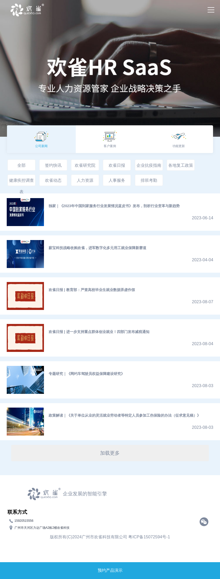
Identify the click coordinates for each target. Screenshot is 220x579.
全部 (21, 165)
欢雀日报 (117, 165)
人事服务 (117, 180)
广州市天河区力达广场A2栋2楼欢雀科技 (42, 528)
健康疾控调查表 (21, 182)
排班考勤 (149, 180)
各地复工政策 (180, 165)
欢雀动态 (53, 180)
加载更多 (110, 453)
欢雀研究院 (85, 165)
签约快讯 (53, 165)
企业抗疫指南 (148, 165)
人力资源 (85, 180)
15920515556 (23, 521)
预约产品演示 (110, 570)
